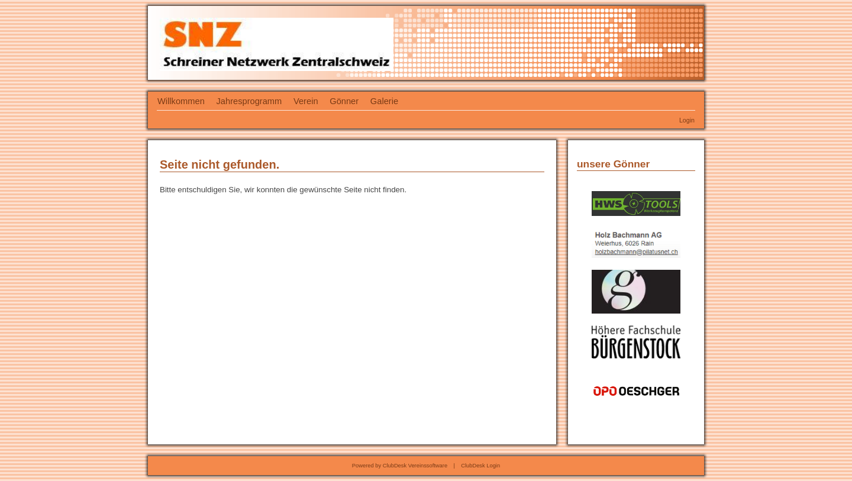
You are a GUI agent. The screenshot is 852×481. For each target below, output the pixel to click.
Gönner (344, 101)
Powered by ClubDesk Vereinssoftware (399, 466)
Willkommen (181, 101)
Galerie (384, 101)
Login (687, 120)
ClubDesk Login (480, 466)
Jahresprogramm (249, 101)
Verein (305, 101)
